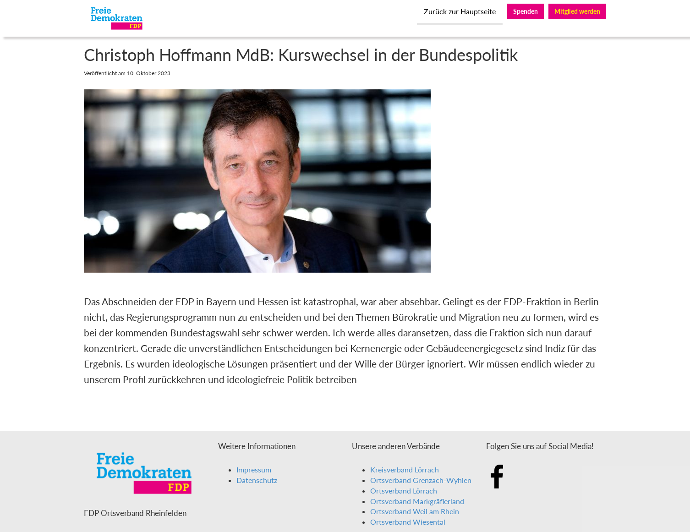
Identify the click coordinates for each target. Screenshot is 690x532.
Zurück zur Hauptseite (460, 11)
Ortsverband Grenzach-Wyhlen (420, 480)
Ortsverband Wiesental (407, 521)
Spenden (525, 11)
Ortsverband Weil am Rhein (414, 511)
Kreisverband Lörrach (404, 469)
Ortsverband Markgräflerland (417, 501)
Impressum (253, 469)
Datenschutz (256, 480)
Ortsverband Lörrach (403, 490)
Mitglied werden (577, 11)
